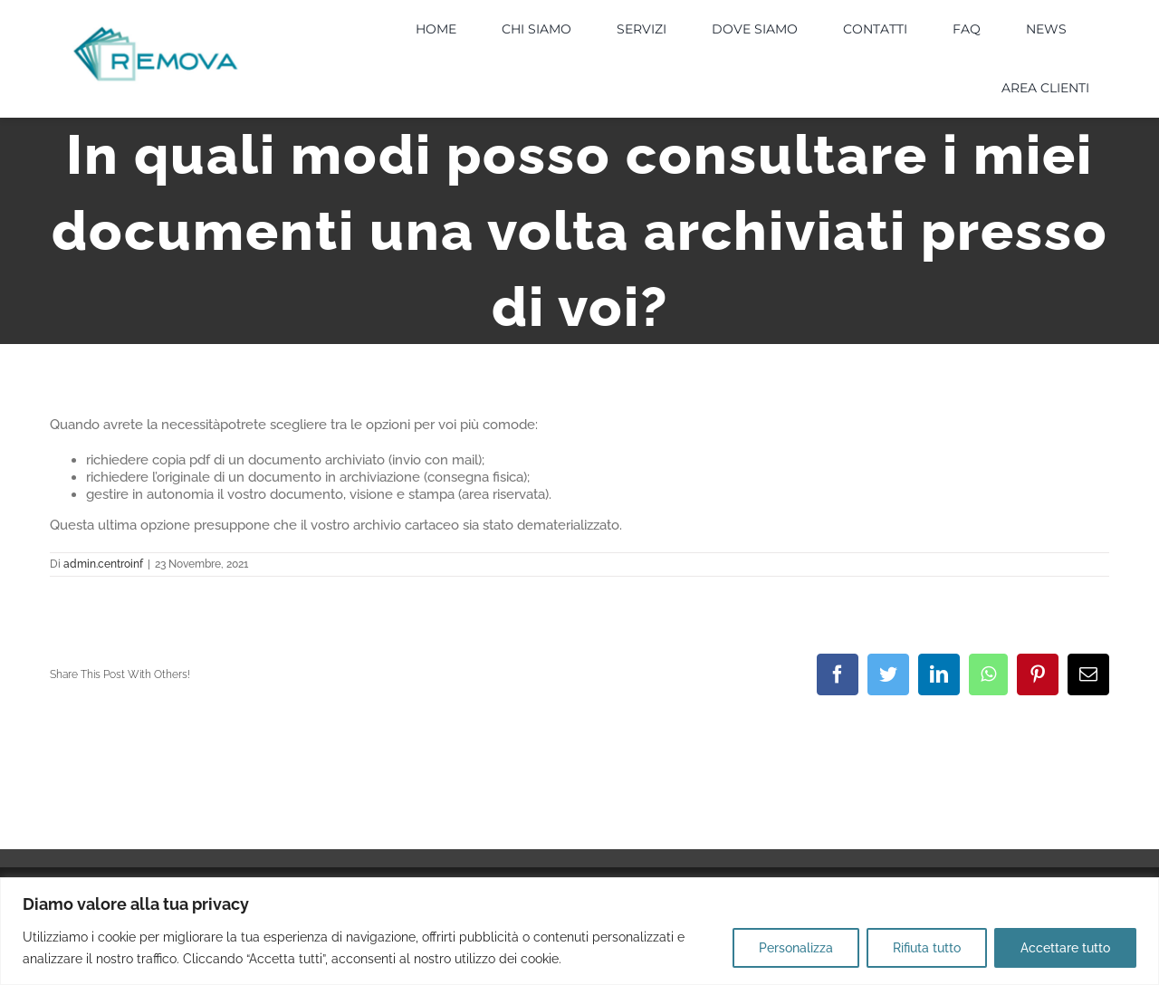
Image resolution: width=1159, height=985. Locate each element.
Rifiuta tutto (927, 948)
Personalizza (796, 948)
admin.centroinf (103, 564)
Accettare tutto (1065, 948)
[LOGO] (156, 31)
